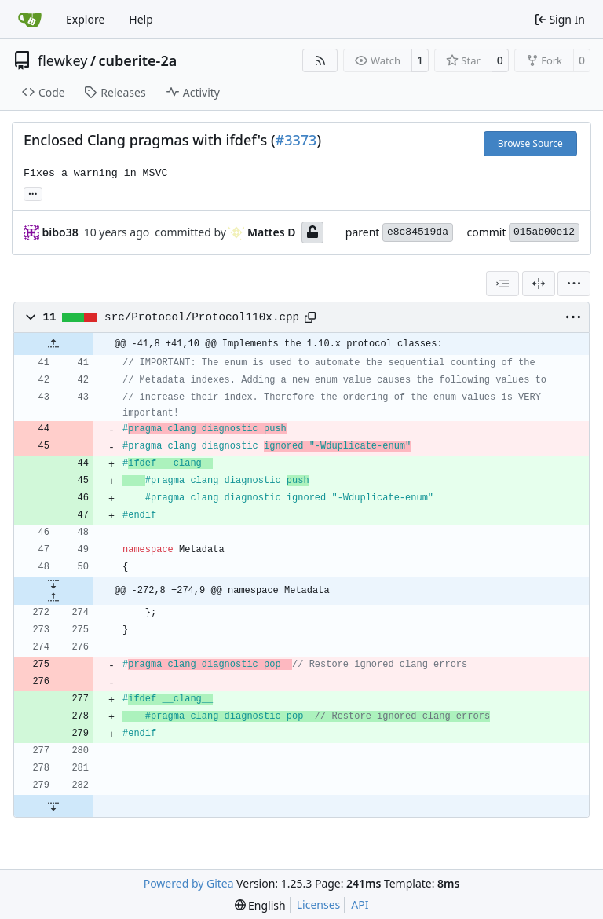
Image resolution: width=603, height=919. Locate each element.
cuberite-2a (138, 60)
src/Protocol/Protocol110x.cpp (201, 317)
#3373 (296, 139)
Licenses (319, 904)
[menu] (573, 283)
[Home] (30, 19)
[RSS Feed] (320, 60)
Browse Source (530, 143)
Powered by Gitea (189, 883)
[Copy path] (310, 317)
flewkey (62, 60)
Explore (85, 19)
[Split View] (538, 283)
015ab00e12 (544, 232)
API (359, 904)
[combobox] (502, 283)
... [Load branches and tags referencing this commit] (33, 192)
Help (141, 19)
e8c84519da (417, 232)
